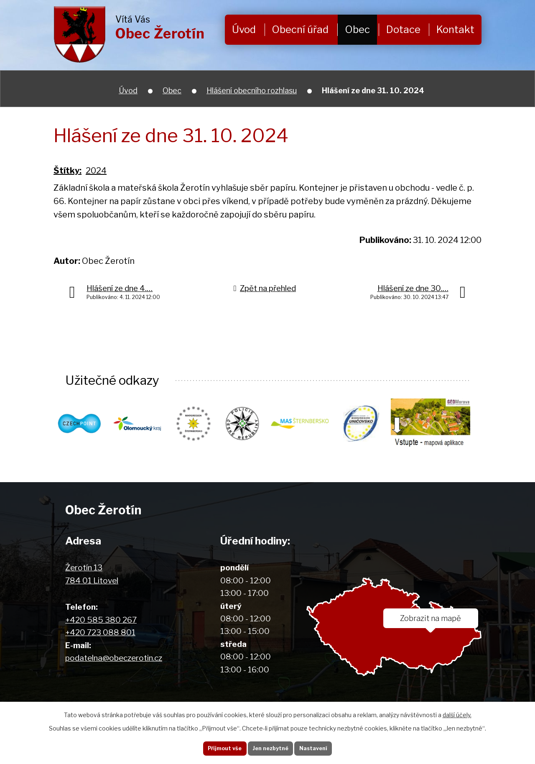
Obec (357, 29)
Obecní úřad (300, 29)
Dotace (403, 29)
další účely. (457, 711)
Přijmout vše (217, 747)
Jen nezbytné (270, 747)
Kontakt (455, 29)
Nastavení (321, 747)
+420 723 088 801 (100, 632)
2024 (96, 171)
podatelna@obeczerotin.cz (113, 658)
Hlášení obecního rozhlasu (251, 90)
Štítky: (68, 171)
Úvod (244, 29)
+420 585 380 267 (101, 620)
